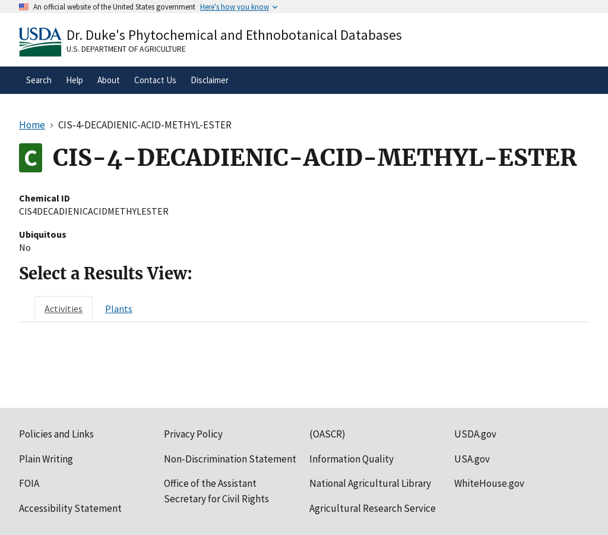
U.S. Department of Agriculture (126, 48)
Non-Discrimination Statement (230, 458)
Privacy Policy (193, 433)
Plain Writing (46, 458)
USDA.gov (475, 433)
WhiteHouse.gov (489, 483)
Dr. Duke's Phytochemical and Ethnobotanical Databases (234, 34)
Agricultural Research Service (372, 508)
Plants (118, 308)
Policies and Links (56, 433)
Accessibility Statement (70, 508)
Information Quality (351, 458)
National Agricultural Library (370, 483)
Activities (64, 308)
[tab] (63, 308)
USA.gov (472, 458)
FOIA (29, 483)
